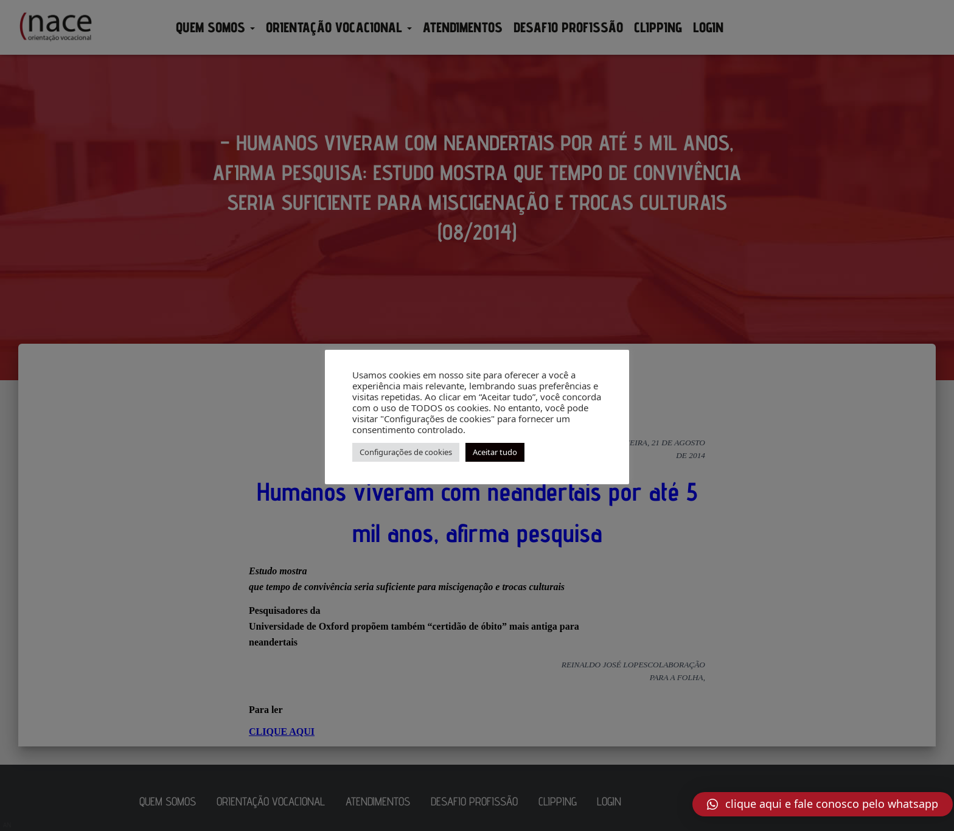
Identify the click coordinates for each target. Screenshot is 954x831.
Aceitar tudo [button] (495, 452)
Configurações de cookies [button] (406, 452)
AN (7, 825)
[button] (822, 804)
